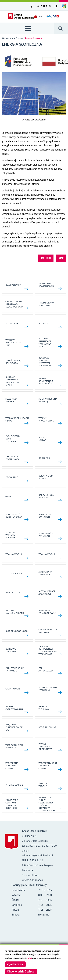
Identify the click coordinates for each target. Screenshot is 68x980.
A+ (50, 6)
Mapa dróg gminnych (50, 517)
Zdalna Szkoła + (17, 556)
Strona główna (8, 38)
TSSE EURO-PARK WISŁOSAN (17, 747)
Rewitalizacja (17, 287)
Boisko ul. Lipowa (50, 440)
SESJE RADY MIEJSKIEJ (17, 401)
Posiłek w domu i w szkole (50, 690)
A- (38, 6)
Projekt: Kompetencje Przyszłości (50, 381)
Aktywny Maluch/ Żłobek (17, 613)
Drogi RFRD (17, 479)
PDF (61, 258)
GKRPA (17, 498)
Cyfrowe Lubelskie (17, 651)
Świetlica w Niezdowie (50, 574)
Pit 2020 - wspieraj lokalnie (17, 535)
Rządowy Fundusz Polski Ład (17, 727)
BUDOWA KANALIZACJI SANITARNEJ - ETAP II (17, 381)
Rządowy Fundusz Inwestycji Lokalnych (50, 361)
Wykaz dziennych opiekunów (50, 747)
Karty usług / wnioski (50, 497)
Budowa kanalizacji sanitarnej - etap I (50, 342)
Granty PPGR (17, 690)
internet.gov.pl (17, 787)
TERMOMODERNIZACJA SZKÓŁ (17, 420)
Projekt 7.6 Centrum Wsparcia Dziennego (17, 804)
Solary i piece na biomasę (50, 401)
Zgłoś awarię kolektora (17, 363)
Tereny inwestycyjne (50, 420)
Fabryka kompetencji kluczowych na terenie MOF (50, 650)
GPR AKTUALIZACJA (50, 670)
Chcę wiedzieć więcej (21, 971)
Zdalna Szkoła (50, 556)
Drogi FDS (50, 460)
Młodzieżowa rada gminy (50, 305)
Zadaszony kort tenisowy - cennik (50, 766)
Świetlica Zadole (50, 786)
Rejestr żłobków (50, 709)
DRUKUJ (46, 258)
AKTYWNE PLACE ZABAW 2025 (50, 594)
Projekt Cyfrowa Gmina (17, 709)
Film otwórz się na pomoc (17, 670)
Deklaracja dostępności (17, 459)
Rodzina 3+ (17, 325)
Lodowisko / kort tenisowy (17, 517)
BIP (38, 16)
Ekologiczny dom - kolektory (17, 439)
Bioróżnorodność (17, 633)
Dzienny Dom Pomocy (50, 478)
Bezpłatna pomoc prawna (50, 613)
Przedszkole (17, 594)
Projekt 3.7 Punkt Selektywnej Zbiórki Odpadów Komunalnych (50, 804)
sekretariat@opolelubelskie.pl (37, 855)
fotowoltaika (17, 575)
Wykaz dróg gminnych (50, 536)
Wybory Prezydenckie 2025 (17, 343)
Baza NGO (50, 325)
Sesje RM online (50, 729)
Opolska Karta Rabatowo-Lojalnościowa (17, 304)
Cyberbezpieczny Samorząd (50, 632)
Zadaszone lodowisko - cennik (17, 766)
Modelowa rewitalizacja (50, 286)
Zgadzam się (15, 964)
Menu (20, 38)
